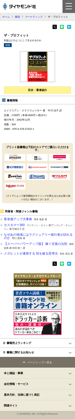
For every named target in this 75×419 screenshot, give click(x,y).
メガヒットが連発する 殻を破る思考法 (38, 253)
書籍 (17, 16)
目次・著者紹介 (37, 90)
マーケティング (34, 16)
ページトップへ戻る (39, 362)
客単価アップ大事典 (25, 219)
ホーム (6, 16)
